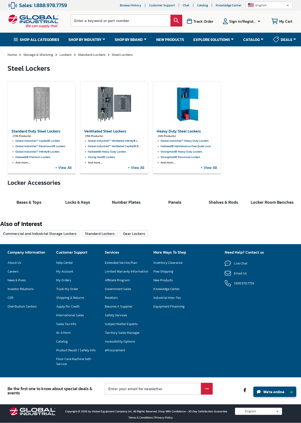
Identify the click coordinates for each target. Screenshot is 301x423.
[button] (269, 5)
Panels (174, 241)
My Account (64, 310)
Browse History (130, 5)
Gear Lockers (134, 272)
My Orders (63, 319)
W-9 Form (63, 371)
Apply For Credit (68, 345)
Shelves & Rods (223, 241)
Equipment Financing (169, 345)
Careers (13, 310)
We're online (275, 392)
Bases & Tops (29, 241)
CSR (10, 336)
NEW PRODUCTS (170, 39)
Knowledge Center (229, 5)
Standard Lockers (92, 54)
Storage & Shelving (38, 54)
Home (12, 54)
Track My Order (67, 327)
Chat (186, 5)
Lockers (65, 54)
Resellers (111, 336)
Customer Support (162, 5)
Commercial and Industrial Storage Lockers (39, 272)
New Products (163, 319)
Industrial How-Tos (167, 336)
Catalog (202, 5)
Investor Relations (21, 327)
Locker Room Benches (272, 241)
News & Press (17, 319)
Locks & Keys (77, 241)
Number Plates (126, 241)
